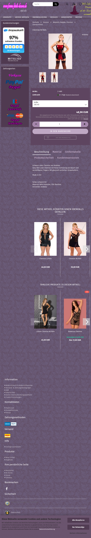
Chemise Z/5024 (45, 259)
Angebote (7, 17)
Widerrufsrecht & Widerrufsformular (19, 385)
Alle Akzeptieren (78, 520)
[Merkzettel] (80, 4)
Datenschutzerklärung (47, 529)
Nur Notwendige (78, 527)
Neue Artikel (10, 457)
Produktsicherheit (44, 157)
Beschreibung (41, 151)
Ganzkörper (66, 17)
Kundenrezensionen (68, 157)
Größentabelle (73, 151)
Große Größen (22, 17)
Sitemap (8, 478)
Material (56, 151)
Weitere (78, 17)
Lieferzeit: (36, 95)
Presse (8, 413)
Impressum (9, 408)
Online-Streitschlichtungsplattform (18, 395)
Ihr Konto (9, 473)
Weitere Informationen (78, 533)
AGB (7, 390)
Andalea (85, 35)
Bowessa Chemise (75, 332)
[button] (73, 4)
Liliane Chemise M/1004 (45, 332)
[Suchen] (67, 4)
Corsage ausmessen (13, 447)
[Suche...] (56, 4)
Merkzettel (9, 471)
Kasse (7, 475)
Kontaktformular (11, 410)
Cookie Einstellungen (13, 397)
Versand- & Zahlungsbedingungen (18, 388)
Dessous (54, 17)
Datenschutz (10, 393)
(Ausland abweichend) (72, 95)
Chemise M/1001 (75, 259)
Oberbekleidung (39, 17)
